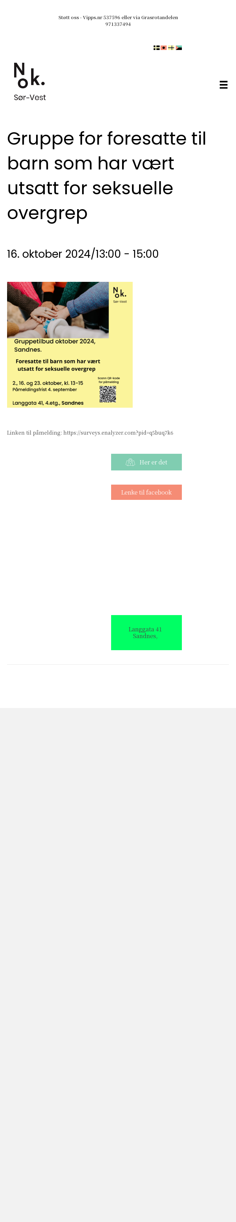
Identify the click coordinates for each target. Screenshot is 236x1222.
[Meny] (223, 85)
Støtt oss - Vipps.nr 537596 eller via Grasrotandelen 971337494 (118, 20)
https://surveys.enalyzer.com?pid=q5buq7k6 (118, 432)
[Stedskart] (118, 556)
